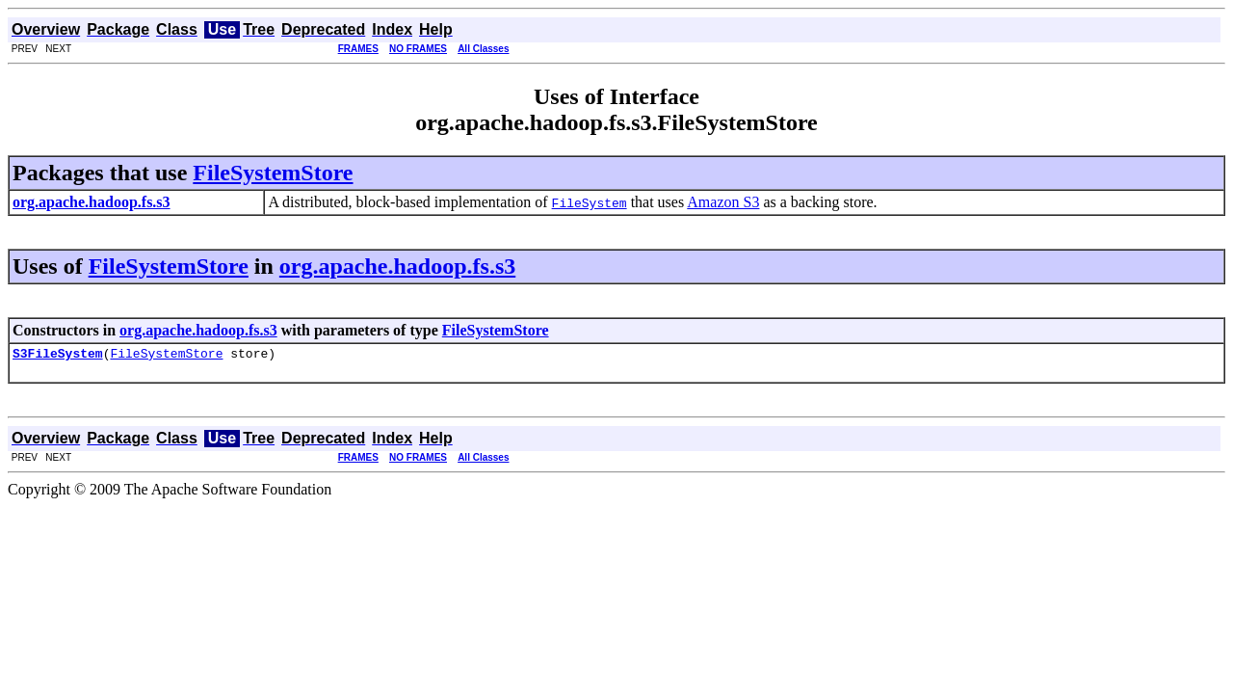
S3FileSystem (58, 355)
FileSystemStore (273, 172)
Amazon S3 (723, 202)
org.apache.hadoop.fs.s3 (397, 266)
